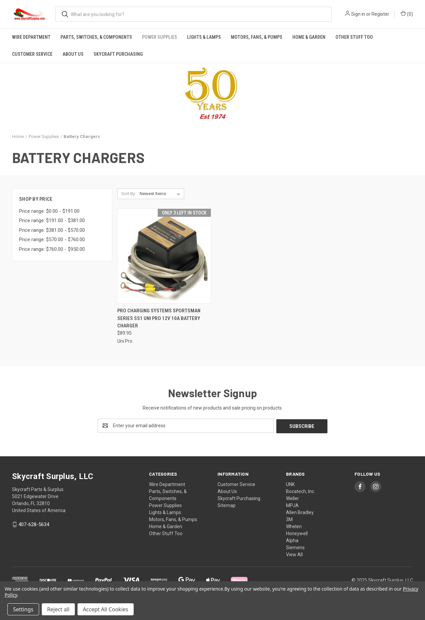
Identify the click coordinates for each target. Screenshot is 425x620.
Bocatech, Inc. (300, 490)
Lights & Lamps (204, 37)
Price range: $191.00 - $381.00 (52, 220)
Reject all (58, 609)
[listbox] (161, 194)
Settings (23, 609)
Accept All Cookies (105, 609)
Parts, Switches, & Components (96, 37)
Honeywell (297, 532)
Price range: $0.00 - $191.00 (49, 211)
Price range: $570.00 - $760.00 (52, 240)
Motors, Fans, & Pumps (256, 37)
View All (294, 554)
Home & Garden (308, 37)
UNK (290, 483)
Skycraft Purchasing (118, 54)
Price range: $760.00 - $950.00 (52, 249)
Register (380, 14)
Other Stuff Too (354, 37)
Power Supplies (159, 37)
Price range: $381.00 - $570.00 (52, 230)
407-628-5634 (33, 524)
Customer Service (32, 54)
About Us (73, 54)
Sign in (358, 14)
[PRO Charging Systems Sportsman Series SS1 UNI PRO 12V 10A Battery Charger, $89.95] (164, 256)
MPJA (292, 504)
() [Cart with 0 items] (407, 14)
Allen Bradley (300, 511)
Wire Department (31, 37)
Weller (292, 497)
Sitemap (227, 504)
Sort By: (128, 193)
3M (289, 518)
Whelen (294, 525)
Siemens (295, 547)
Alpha (292, 539)
